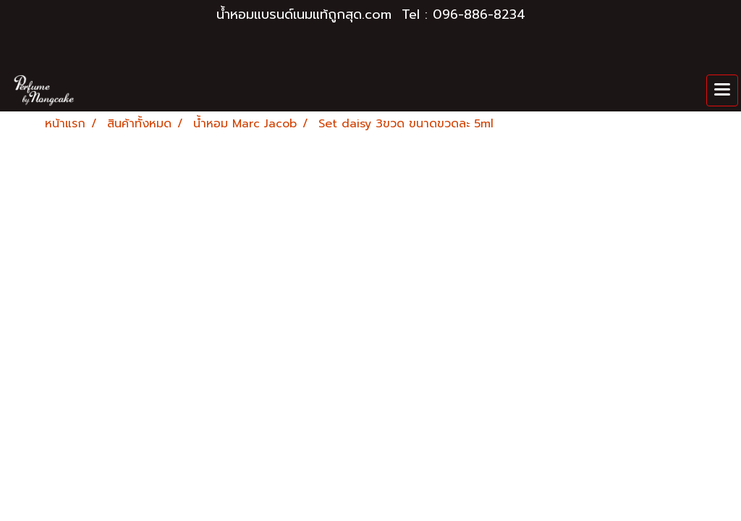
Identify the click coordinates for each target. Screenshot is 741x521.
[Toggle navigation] (722, 90)
